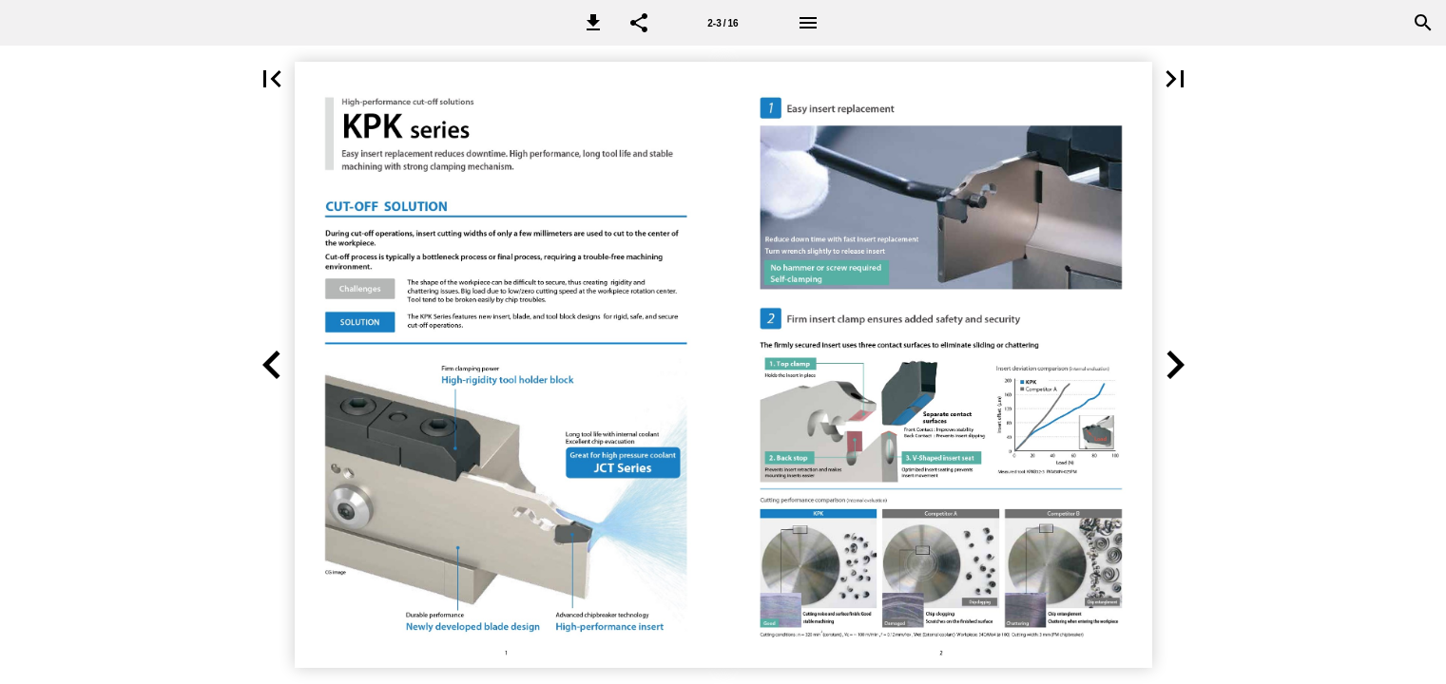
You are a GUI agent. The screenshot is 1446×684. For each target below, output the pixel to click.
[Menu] (808, 23)
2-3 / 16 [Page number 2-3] (722, 23)
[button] (593, 23)
